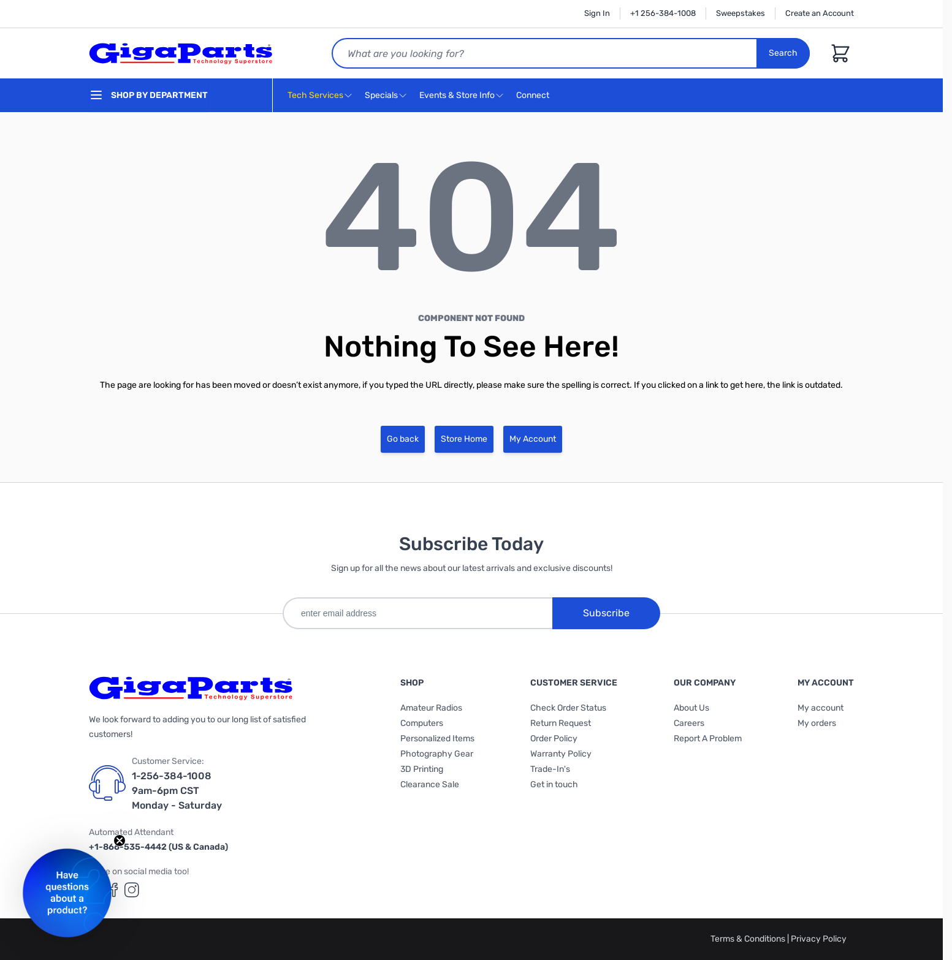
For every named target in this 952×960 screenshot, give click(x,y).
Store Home (464, 439)
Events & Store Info (457, 95)
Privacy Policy (819, 939)
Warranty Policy (561, 754)
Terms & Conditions (748, 939)
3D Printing (421, 769)
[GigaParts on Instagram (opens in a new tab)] (131, 890)
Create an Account (819, 13)
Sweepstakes (740, 13)
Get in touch (554, 784)
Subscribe (606, 613)
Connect (534, 96)
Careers (689, 723)
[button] (67, 893)
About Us (691, 708)
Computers (421, 723)
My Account (532, 439)
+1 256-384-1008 (663, 13)
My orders (817, 723)
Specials (381, 95)
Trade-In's (550, 769)
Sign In (597, 13)
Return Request (560, 723)
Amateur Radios (431, 708)
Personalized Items (437, 738)
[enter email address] (417, 613)
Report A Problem (708, 738)
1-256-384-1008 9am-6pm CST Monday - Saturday (177, 790)
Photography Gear (436, 754)
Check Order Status (568, 708)
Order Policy (553, 738)
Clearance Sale (429, 784)
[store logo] (181, 53)
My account (820, 708)
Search (783, 53)
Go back (403, 439)
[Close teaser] (119, 840)
